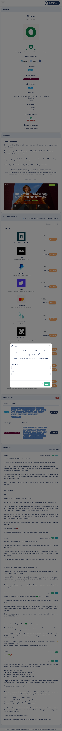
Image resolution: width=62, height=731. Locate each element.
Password (14, 371)
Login (47, 384)
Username (15, 364)
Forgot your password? (36, 384)
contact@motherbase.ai (31, 355)
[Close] (50, 345)
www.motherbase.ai (42, 358)
